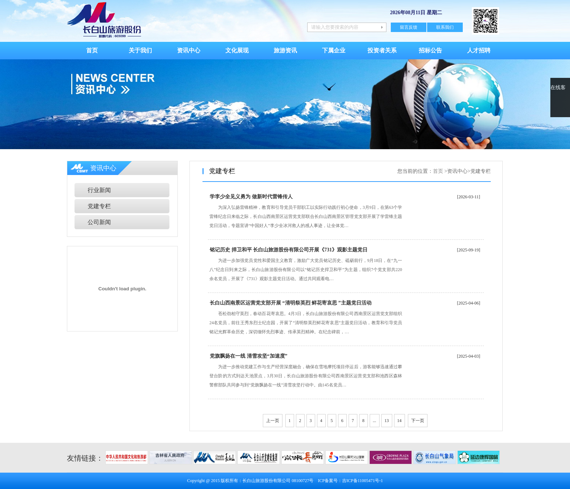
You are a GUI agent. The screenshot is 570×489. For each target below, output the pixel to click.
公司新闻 (99, 222)
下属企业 (333, 50)
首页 (92, 50)
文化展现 (237, 50)
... (374, 420)
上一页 (272, 420)
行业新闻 (99, 190)
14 (399, 420)
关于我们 (140, 50)
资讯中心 (188, 50)
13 (387, 420)
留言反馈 (408, 27)
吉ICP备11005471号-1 (362, 480)
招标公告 (430, 50)
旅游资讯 (285, 50)
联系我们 (445, 27)
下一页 (417, 420)
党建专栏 (99, 206)
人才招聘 (478, 50)
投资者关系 (382, 50)
